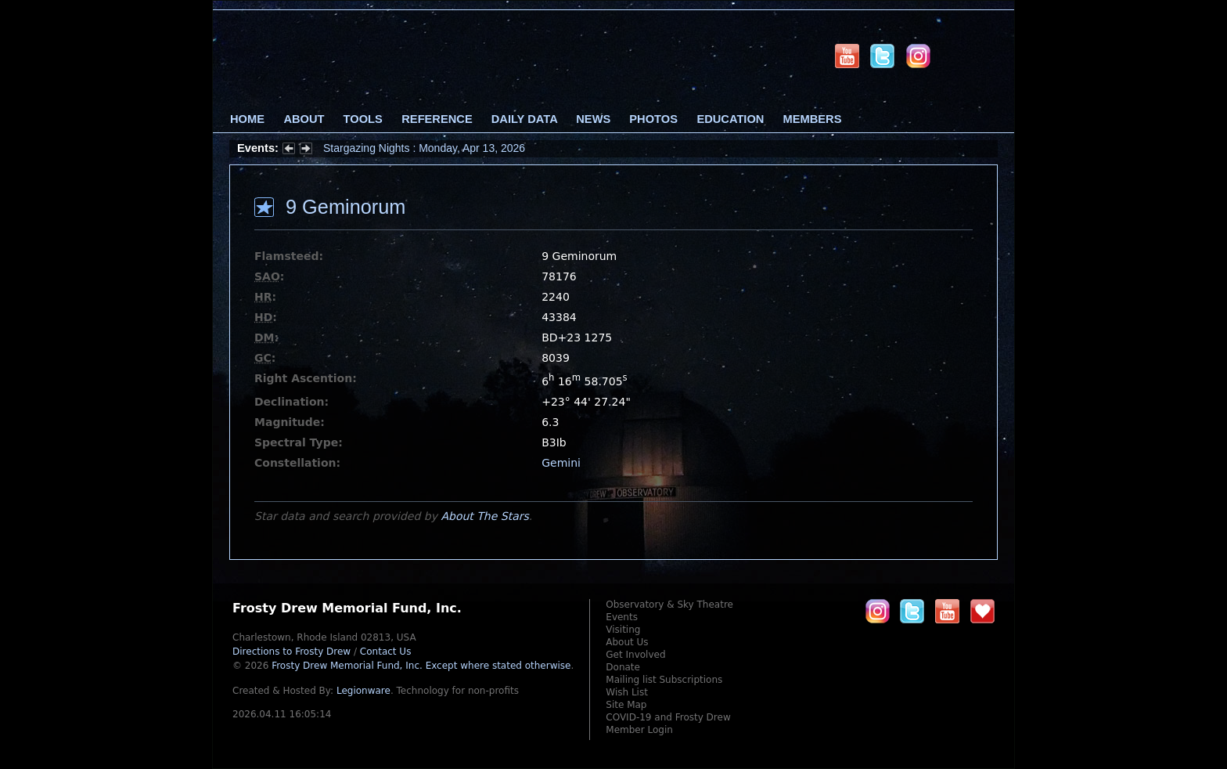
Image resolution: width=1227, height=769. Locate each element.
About (303, 119)
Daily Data (524, 119)
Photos (653, 119)
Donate (623, 667)
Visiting (623, 629)
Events (622, 617)
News (593, 119)
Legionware (363, 690)
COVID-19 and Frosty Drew (668, 717)
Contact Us (386, 651)
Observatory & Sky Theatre (669, 604)
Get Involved (635, 654)
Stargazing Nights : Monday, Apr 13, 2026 (424, 148)
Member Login (639, 729)
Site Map (626, 704)
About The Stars (484, 516)
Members (812, 119)
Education (730, 119)
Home (247, 119)
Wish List (627, 692)
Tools (363, 119)
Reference (436, 119)
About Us (627, 642)
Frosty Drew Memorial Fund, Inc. (421, 665)
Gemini (561, 463)
